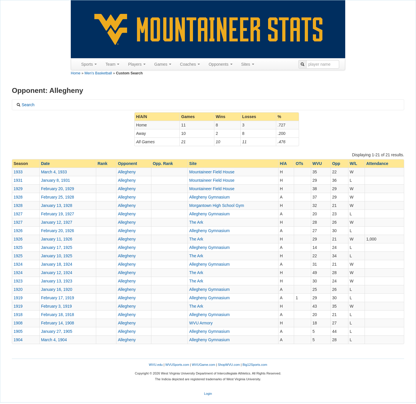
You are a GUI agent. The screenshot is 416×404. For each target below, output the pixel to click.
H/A (283, 163)
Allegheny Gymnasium (209, 197)
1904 (18, 339)
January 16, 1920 (56, 289)
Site (193, 163)
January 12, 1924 (56, 272)
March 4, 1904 (54, 339)
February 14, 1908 (57, 323)
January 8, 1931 (55, 180)
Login (208, 393)
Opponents (220, 64)
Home (76, 73)
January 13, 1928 (56, 205)
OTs (299, 163)
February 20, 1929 (57, 188)
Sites (247, 64)
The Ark (196, 222)
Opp (336, 163)
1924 (18, 264)
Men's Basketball (98, 73)
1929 (18, 188)
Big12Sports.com (255, 364)
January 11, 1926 (56, 239)
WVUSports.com (177, 364)
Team (112, 64)
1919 (18, 297)
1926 (18, 230)
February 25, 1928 (57, 197)
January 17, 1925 (56, 247)
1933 (18, 172)
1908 (18, 323)
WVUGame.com (203, 364)
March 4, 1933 (54, 172)
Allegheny (127, 172)
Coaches (190, 64)
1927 (18, 214)
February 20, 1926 (57, 230)
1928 (18, 197)
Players (137, 64)
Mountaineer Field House (211, 172)
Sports (89, 64)
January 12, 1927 (56, 222)
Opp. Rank (163, 163)
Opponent (127, 163)
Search (25, 104)
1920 (18, 289)
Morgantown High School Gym (216, 205)
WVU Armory (201, 323)
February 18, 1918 (57, 314)
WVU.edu (156, 364)
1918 (18, 314)
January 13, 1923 (56, 281)
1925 (18, 247)
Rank (102, 163)
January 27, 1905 (56, 331)
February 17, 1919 (57, 297)
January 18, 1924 (56, 264)
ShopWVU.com (229, 364)
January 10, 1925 (56, 256)
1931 (18, 180)
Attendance (377, 163)
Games (162, 64)
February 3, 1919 (56, 306)
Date (45, 163)
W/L (353, 163)
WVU (317, 163)
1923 (18, 281)
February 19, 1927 (57, 214)
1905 (18, 331)
